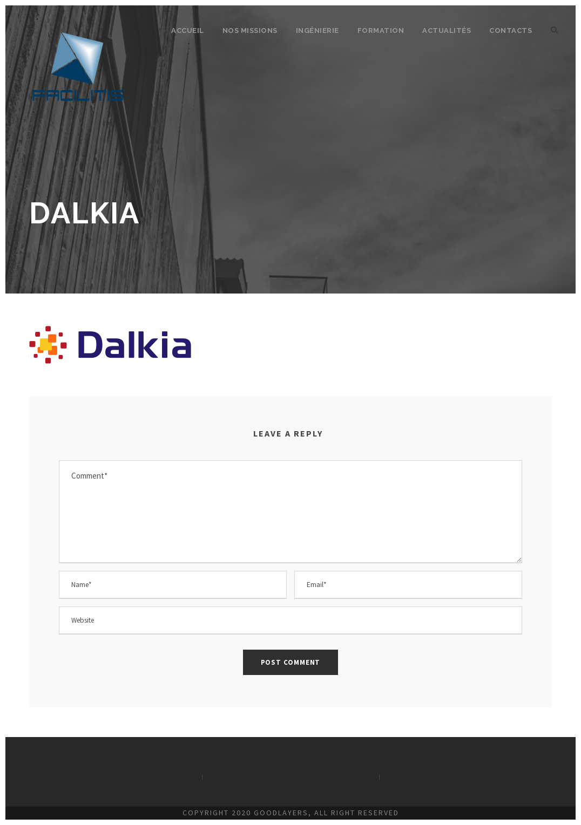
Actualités (446, 30)
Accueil (187, 30)
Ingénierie (317, 30)
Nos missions (250, 30)
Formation (380, 30)
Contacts (510, 30)
